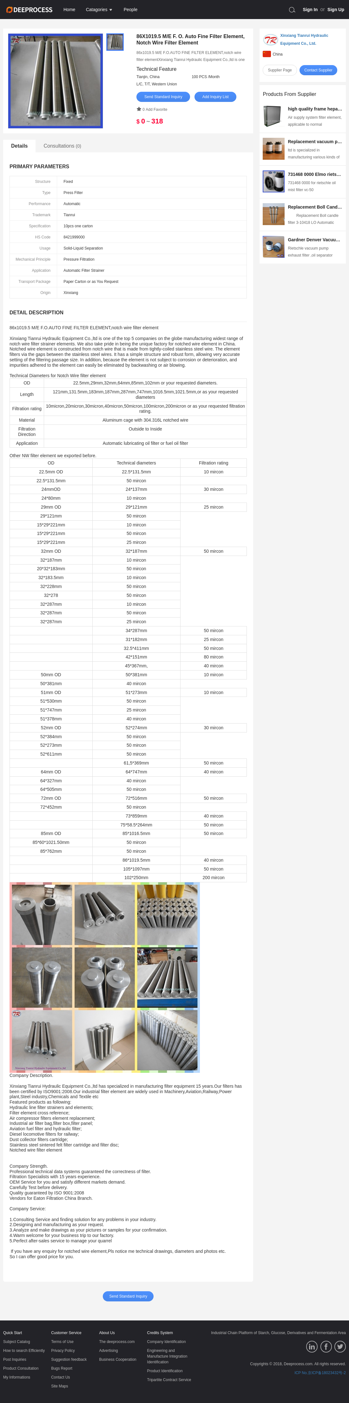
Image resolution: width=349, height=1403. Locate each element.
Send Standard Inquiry (163, 97)
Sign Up (335, 9)
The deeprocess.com (117, 1342)
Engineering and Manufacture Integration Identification (167, 1356)
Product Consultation (20, 1368)
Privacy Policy (63, 1350)
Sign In (310, 9)
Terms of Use (62, 1342)
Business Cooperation (117, 1359)
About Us (107, 1333)
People (131, 9)
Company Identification (166, 1342)
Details (19, 146)
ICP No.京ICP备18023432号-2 (320, 1373)
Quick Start (12, 1333)
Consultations (62, 146)
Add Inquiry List (215, 97)
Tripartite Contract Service (169, 1380)
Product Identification (165, 1371)
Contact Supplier (318, 70)
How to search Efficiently (24, 1350)
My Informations (16, 1377)
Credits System (160, 1333)
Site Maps (59, 1386)
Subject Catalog (16, 1342)
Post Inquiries (14, 1359)
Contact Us (60, 1377)
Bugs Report (61, 1368)
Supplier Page (280, 70)
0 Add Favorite (151, 109)
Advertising (108, 1350)
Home (69, 9)
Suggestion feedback (69, 1359)
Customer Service (66, 1333)
